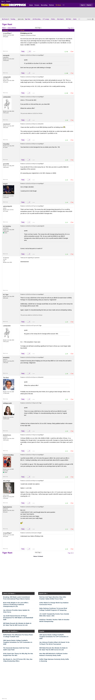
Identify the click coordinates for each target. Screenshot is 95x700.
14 (28, 51)
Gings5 (5, 183)
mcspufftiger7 (7, 33)
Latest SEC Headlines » (10, 631)
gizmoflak (6, 164)
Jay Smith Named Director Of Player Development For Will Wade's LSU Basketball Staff (18, 617)
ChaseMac (6, 144)
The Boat (6, 377)
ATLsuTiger (6, 481)
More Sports (60, 19)
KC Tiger (5, 294)
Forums (37, 5)
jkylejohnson (7, 435)
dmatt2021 (6, 357)
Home (31, 5)
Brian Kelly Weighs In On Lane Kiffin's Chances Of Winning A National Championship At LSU (15, 604)
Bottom (14, 27)
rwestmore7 (6, 124)
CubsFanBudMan (8, 455)
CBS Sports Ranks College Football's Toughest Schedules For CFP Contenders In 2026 (17, 642)
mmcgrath (6, 55)
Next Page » (38, 27)
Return (4, 27)
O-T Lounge (46, 19)
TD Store (58, 5)
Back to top (5, 51)
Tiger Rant (27, 19)
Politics (53, 19)
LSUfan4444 (6, 97)
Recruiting (44, 5)
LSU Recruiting (36, 19)
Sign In (3, 1)
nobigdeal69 (7, 77)
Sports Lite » (43, 593)
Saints (75, 19)
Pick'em (51, 5)
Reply (22, 51)
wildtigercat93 (7, 403)
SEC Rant (68, 19)
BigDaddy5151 (7, 507)
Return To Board (38, 556)
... (63, 4)
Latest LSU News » (9, 593)
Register (8, 1)
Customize (89, 19)
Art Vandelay (7, 226)
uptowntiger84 (7, 206)
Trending (12, 19)
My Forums (5, 19)
